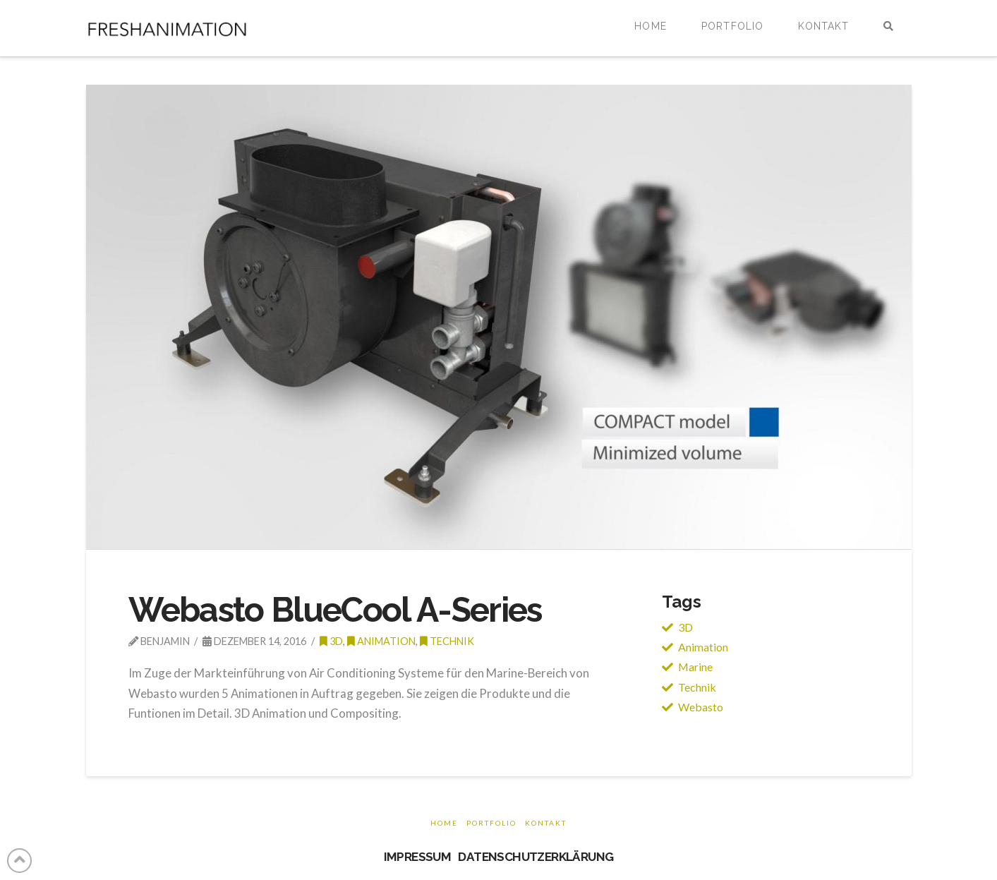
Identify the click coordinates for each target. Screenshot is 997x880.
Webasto (700, 706)
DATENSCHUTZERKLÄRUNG (535, 857)
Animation (381, 641)
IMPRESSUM (418, 857)
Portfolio (491, 823)
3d (331, 641)
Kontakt (546, 823)
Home (444, 823)
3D (685, 627)
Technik (447, 641)
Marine (695, 666)
